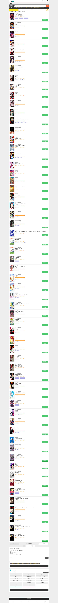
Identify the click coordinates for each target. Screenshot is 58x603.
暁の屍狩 (16, 410)
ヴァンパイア (17, 137)
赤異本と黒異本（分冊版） (19, 365)
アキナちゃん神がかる (18, 438)
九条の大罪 (32, 7)
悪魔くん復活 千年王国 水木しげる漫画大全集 (22, 526)
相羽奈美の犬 (17, 239)
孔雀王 (16, 23)
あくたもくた (17, 472)
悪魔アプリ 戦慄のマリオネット (20, 489)
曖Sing (16, 179)
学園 (20, 157)
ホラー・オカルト (15, 580)
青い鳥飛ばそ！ (17, 275)
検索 (47, 5)
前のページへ (14, 543)
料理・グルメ (42, 578)
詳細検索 (11, 5)
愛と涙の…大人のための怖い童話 (20, 203)
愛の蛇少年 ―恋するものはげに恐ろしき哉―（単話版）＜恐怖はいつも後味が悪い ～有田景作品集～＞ (31, 231)
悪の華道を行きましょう (19, 480)
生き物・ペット (42, 580)
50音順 (32, 9)
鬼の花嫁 (35, 7)
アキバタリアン (17, 446)
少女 (42, 574)
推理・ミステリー (22, 79)
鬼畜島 (16, 76)
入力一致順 (41, 9)
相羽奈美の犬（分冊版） (19, 248)
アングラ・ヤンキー (29, 578)
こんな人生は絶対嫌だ (18, 14)
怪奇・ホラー (17, 36)
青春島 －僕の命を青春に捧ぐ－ (20, 311)
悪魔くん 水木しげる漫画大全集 (20, 535)
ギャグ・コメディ (15, 582)
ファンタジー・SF (42, 576)
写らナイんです (17, 93)
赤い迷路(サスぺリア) (18, 374)
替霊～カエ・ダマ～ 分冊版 (19, 111)
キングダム (42, 7)
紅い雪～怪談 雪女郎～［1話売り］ (20, 392)
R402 (16, 57)
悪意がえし (16, 464)
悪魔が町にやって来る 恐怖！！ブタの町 (21, 498)
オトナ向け (16, 61)
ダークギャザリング (18, 32)
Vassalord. (16, 128)
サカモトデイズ (23, 7)
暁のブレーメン (17, 419)
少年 (16, 574)
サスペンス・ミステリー (28, 576)
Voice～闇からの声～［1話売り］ (20, 145)
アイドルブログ (17, 222)
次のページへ (43, 543)
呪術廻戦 (38, 7)
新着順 (23, 9)
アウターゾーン (17, 257)
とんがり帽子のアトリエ (17, 7)
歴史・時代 (42, 582)
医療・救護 (29, 582)
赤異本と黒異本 (17, 356)
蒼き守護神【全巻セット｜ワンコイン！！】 (22, 303)
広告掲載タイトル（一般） (23, 122)
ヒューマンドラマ (29, 580)
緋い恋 (16, 328)
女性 (16, 576)
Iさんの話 (16, 171)
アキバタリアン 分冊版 (19, 455)
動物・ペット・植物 (22, 242)
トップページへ (29, 566)
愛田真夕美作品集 (17, 195)
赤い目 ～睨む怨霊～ (18, 383)
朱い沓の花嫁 (17, 319)
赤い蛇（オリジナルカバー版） (20, 347)
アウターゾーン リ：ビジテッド (20, 266)
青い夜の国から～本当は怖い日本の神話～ (21, 294)
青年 (29, 574)
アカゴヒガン (17, 401)
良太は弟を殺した (17, 85)
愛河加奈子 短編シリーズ (19, 163)
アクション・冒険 (15, 578)
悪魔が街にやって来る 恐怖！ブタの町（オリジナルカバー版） (25, 507)
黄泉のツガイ (28, 7)
